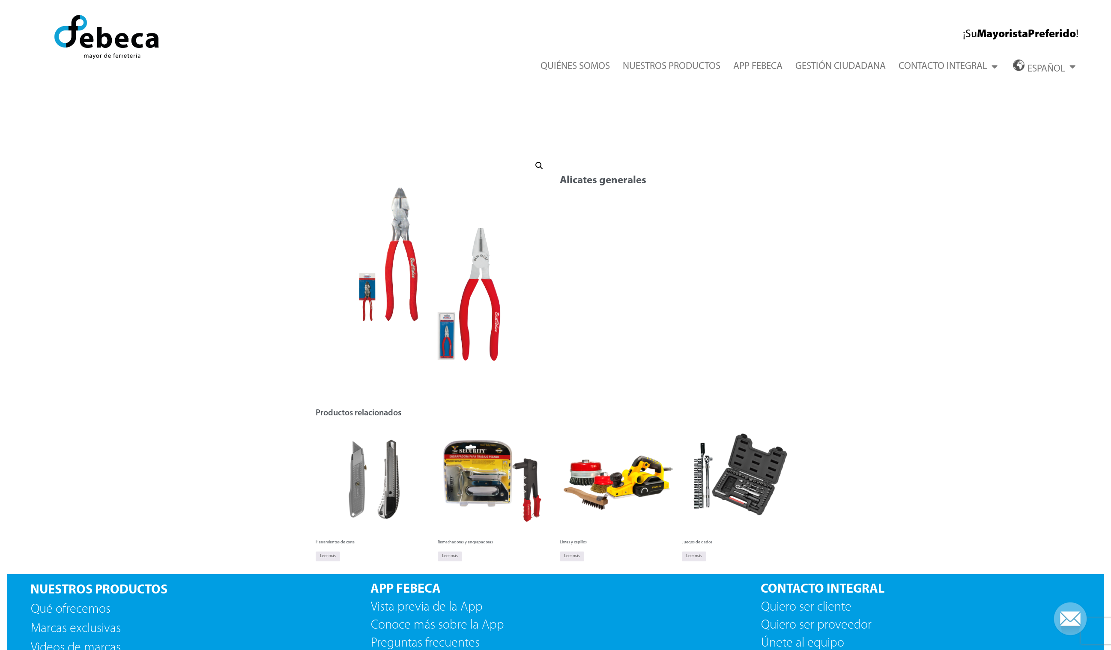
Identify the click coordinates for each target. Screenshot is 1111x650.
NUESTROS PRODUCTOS (671, 67)
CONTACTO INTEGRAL (948, 66)
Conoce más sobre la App (437, 625)
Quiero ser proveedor (818, 625)
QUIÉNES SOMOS (575, 67)
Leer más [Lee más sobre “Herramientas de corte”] (328, 556)
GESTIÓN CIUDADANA (840, 67)
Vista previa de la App (427, 607)
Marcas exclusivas (76, 628)
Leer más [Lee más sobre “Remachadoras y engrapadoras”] (450, 556)
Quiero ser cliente (807, 607)
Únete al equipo (804, 643)
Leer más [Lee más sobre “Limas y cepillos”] (572, 556)
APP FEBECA (757, 67)
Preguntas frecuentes (425, 643)
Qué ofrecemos (71, 609)
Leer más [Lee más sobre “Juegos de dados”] (694, 556)
